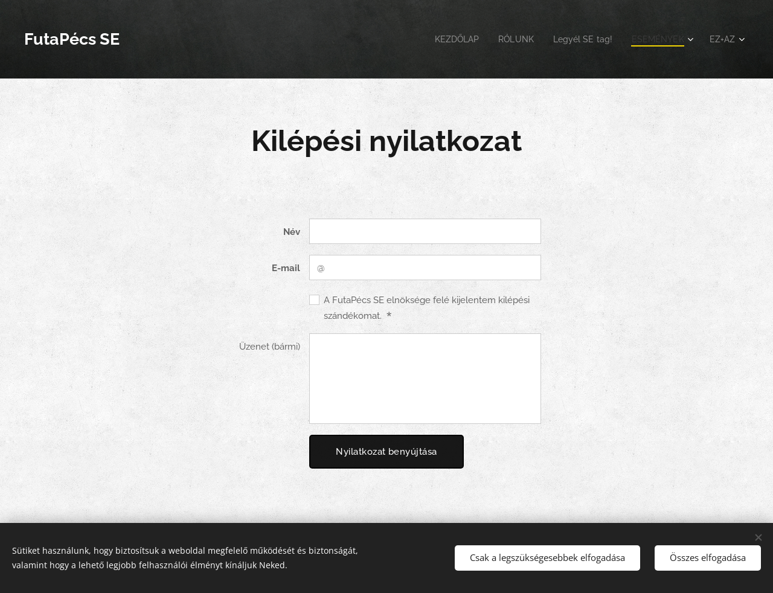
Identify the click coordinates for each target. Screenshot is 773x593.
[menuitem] (446, 39)
